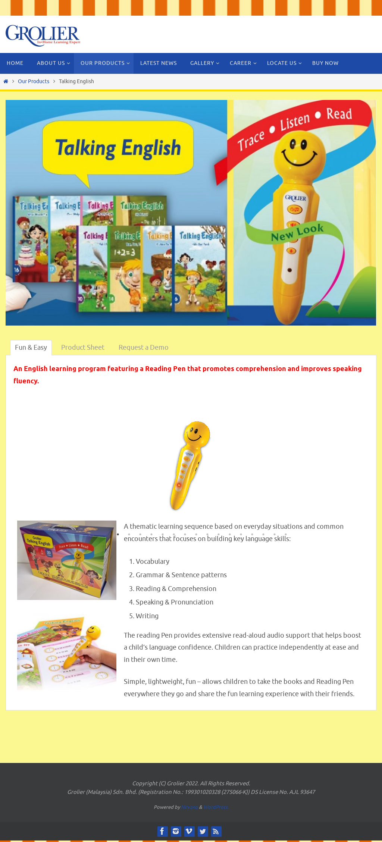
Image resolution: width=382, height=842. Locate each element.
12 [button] (241, 535)
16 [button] (285, 535)
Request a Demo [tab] (144, 347)
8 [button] (196, 535)
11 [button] (230, 535)
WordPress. (216, 807)
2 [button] (129, 535)
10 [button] (218, 535)
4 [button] (151, 535)
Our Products (33, 81)
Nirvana (189, 807)
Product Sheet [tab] (82, 347)
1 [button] (118, 535)
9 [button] (207, 535)
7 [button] (185, 535)
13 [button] (252, 535)
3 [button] (140, 535)
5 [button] (162, 535)
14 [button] (263, 535)
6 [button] (174, 535)
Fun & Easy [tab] (31, 347)
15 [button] (274, 535)
